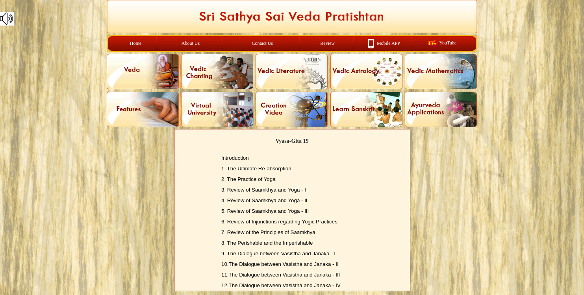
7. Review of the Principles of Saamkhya (268, 232)
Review (327, 43)
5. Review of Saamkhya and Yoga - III (265, 211)
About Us (191, 43)
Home (135, 43)
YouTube (447, 43)
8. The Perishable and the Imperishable (267, 243)
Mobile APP (388, 43)
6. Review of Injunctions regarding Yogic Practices (279, 222)
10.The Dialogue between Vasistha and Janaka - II (280, 264)
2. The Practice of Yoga (248, 179)
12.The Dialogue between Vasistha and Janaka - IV (281, 285)
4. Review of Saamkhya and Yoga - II (264, 200)
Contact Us (262, 43)
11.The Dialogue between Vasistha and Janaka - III (280, 275)
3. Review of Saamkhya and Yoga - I (263, 190)
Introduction (235, 158)
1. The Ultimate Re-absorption (256, 168)
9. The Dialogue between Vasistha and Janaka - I (278, 253)
